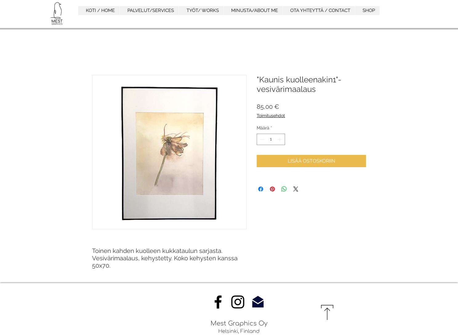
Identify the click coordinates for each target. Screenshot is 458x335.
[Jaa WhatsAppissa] (284, 189)
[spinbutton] (270, 139)
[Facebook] (218, 302)
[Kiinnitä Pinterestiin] (272, 189)
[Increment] (280, 139)
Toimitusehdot (271, 115)
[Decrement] (261, 139)
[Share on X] (295, 189)
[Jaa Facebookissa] (260, 189)
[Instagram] (238, 302)
